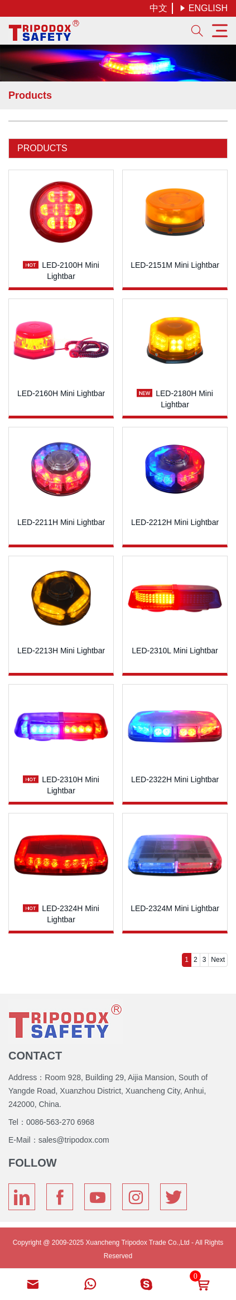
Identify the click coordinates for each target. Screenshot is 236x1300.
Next (218, 960)
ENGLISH (203, 8)
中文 (158, 8)
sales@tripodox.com (73, 1136)
